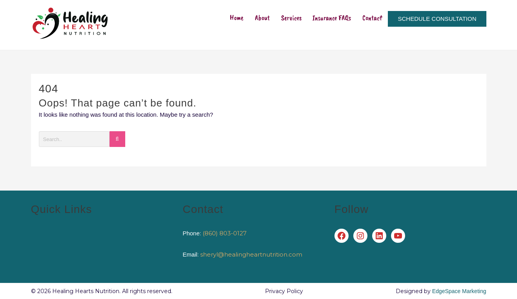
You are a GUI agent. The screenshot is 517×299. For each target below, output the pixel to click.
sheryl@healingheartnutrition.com (251, 254)
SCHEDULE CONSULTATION (437, 24)
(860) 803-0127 (225, 233)
